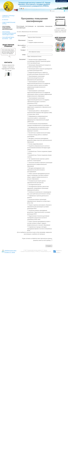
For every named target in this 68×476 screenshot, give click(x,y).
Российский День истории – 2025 (8, 38)
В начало (5, 19)
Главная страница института (8, 16)
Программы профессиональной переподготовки (9, 33)
